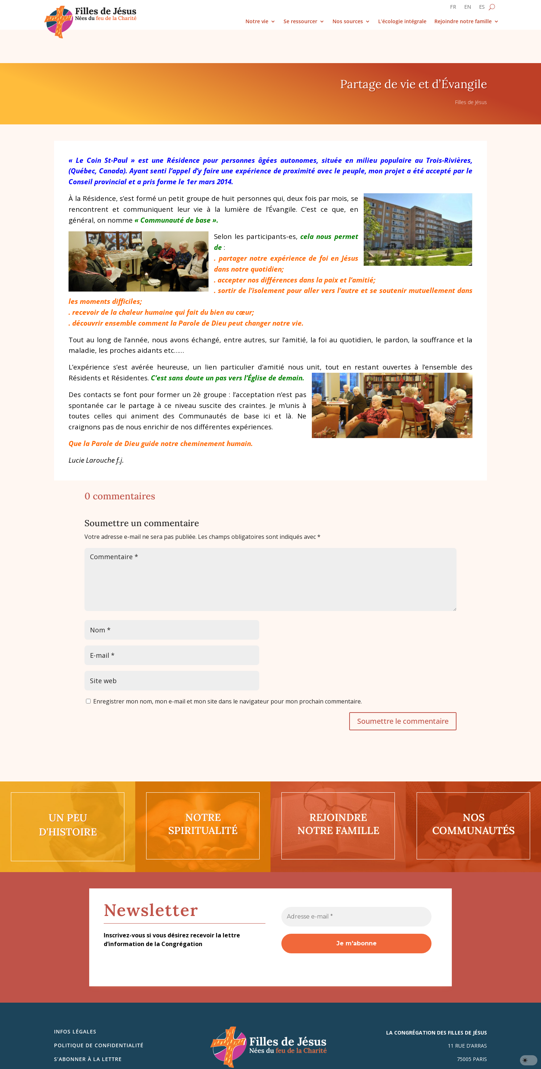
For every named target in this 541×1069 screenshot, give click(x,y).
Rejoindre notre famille (463, 21)
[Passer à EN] (467, 8)
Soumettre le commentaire (403, 688)
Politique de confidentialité (99, 1011)
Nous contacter (79, 1039)
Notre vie (256, 21)
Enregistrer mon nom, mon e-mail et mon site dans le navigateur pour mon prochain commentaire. (227, 668)
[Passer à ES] (482, 8)
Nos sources (348, 21)
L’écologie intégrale (402, 21)
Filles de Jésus (471, 68)
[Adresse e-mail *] (356, 883)
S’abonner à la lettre (88, 1025)
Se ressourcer (300, 21)
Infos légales (75, 998)
